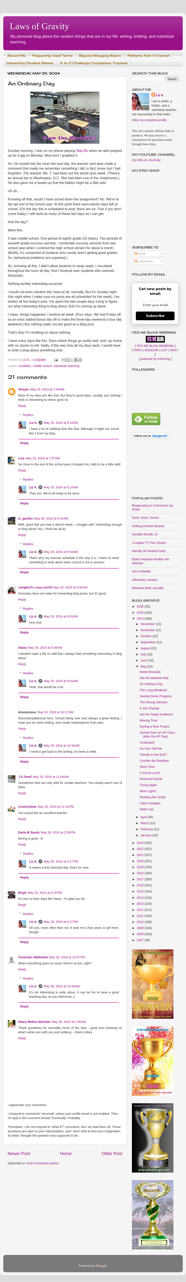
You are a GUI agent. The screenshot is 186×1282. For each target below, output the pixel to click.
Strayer (23, 389)
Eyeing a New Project (155, 726)
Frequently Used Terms (52, 56)
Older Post (112, 1153)
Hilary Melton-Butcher (34, 1022)
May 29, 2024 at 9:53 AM (61, 552)
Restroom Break (151, 779)
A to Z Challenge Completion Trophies (93, 63)
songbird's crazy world (35, 587)
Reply (22, 406)
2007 (140, 940)
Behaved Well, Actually (148, 588)
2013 (140, 903)
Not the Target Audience (156, 714)
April (144, 817)
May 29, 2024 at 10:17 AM (55, 712)
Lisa (21, 458)
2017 (140, 879)
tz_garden (25, 518)
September (149, 642)
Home (66, 1153)
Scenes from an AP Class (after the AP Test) (157, 734)
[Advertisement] (155, 468)
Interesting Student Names (29, 63)
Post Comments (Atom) (43, 1163)
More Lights (148, 791)
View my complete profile (149, 120)
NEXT (174, 350)
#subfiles (25, 366)
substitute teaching (66, 366)
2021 (140, 855)
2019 (140, 867)
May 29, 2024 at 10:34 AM (62, 745)
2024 (140, 618)
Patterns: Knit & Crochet (149, 56)
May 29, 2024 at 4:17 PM (61, 861)
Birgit (22, 892)
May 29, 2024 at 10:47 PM (67, 957)
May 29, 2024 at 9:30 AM (70, 587)
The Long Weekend (153, 690)
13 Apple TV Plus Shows (149, 542)
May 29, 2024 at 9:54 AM (61, 681)
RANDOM (152, 350)
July (144, 654)
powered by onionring (155, 359)
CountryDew (27, 806)
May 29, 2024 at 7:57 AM (43, 458)
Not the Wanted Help (154, 678)
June (144, 660)
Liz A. (33, 422)
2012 (140, 910)
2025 (140, 612)
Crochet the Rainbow (154, 760)
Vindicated (147, 742)
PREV (138, 350)
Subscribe (155, 316)
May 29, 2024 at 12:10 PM (56, 806)
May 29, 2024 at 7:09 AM (47, 389)
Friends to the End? (153, 754)
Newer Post (19, 1153)
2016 (140, 885)
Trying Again (148, 785)
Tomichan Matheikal (33, 957)
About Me (16, 56)
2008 (140, 934)
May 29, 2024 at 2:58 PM (58, 832)
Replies (28, 415)
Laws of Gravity (39, 26)
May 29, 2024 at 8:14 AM (61, 422)
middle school (42, 366)
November (148, 630)
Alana (22, 647)
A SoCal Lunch (150, 773)
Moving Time (148, 720)
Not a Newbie (141, 571)
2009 (140, 928)
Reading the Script (152, 797)
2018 (140, 873)
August (146, 648)
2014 (140, 897)
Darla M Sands (29, 832)
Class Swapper (150, 803)
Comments (144, 261)
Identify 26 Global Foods (149, 551)
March (145, 823)
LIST (164, 350)
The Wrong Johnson (154, 702)
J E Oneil (25, 776)
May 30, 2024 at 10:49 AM (62, 986)
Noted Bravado (150, 672)
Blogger (101, 1265)
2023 (140, 843)
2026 (140, 606)
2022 (140, 849)
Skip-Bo (82, 151)
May (144, 666)
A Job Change (149, 708)
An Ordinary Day (151, 684)
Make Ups (147, 809)
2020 (140, 861)
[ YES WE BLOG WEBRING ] (155, 346)
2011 (140, 916)
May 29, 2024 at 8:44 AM (51, 518)
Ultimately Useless (144, 580)
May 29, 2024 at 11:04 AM (51, 776)
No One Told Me (151, 748)
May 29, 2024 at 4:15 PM (45, 892)
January (146, 835)
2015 (140, 891)
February (147, 829)
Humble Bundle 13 (144, 534)
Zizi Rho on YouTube (146, 160)
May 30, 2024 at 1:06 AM (69, 1022)
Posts (140, 253)
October (146, 636)
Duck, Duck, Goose (145, 517)
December (148, 624)
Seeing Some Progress (156, 696)
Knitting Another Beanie (148, 526)
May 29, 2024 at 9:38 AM (45, 647)
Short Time (147, 767)
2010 (140, 922)
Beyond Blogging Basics (100, 56)
